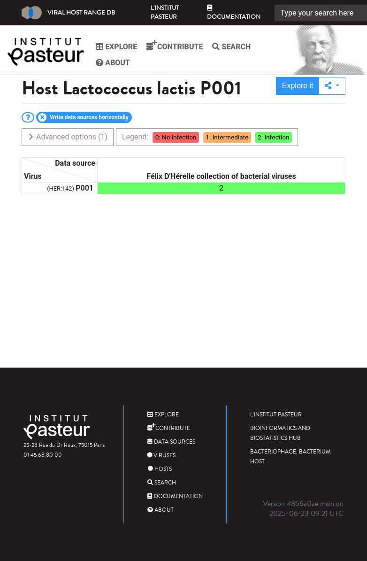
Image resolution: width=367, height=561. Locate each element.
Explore (117, 46)
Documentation (233, 13)
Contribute (176, 45)
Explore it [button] (297, 86)
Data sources (171, 442)
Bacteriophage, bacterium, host (291, 457)
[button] (332, 86)
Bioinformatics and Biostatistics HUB (280, 433)
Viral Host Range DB (68, 12)
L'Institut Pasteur (165, 12)
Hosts (159, 469)
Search (233, 46)
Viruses (161, 456)
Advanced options (67, 136)
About (114, 62)
